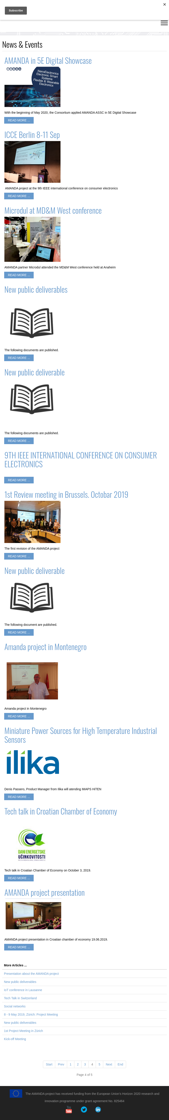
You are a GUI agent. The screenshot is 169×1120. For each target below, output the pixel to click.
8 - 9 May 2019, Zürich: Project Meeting (31, 1014)
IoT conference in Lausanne (23, 990)
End (120, 1064)
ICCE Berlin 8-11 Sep (32, 134)
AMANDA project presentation (44, 892)
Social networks (15, 1006)
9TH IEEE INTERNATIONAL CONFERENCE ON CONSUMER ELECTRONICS (80, 459)
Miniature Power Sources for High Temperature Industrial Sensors (80, 734)
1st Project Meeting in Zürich (23, 1031)
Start (49, 1064)
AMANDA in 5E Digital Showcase (48, 60)
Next (109, 1064)
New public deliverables (36, 289)
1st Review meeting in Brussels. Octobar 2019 (66, 494)
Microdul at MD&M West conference (53, 210)
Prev (61, 1064)
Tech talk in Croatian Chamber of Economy (60, 811)
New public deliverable (34, 372)
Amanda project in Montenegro (45, 646)
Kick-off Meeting (15, 1039)
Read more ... (19, 120)
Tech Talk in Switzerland (20, 998)
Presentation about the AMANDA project (31, 973)
